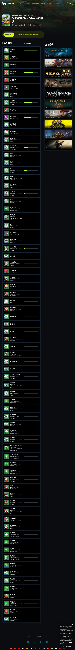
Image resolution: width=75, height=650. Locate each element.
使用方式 (22, 3)
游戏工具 (43, 3)
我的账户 (58, 3)
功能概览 (49, 3)
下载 (69, 3)
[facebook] (40, 642)
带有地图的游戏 (35, 3)
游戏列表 (28, 3)
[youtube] (47, 642)
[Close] (72, 624)
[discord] (28, 642)
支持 (46, 636)
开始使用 (8, 35)
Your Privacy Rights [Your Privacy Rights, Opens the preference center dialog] (67, 646)
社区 (54, 3)
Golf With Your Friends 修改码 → (22, 15)
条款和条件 (30, 636)
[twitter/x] (34, 642)
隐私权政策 (39, 636)
